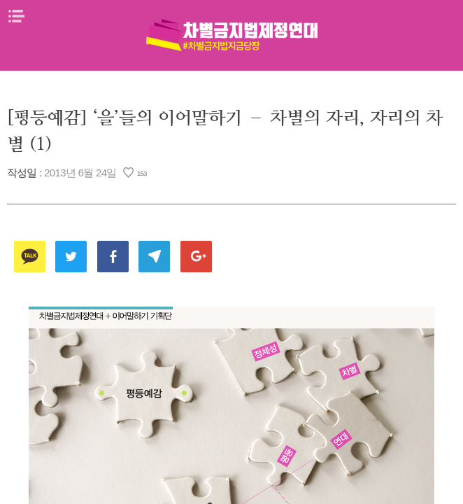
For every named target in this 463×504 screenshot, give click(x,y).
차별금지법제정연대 (231, 35)
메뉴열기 (16, 16)
